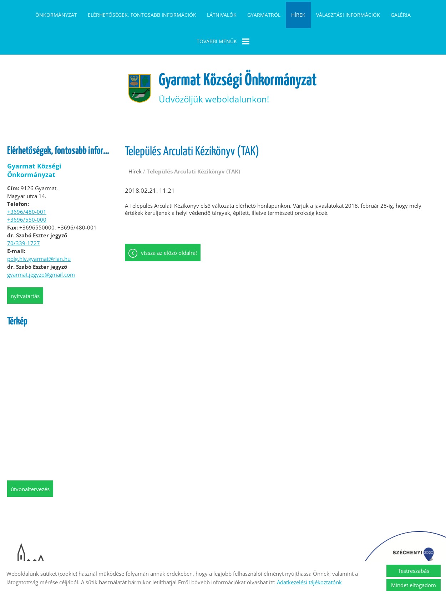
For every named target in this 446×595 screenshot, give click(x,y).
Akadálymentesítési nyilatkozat (340, 551)
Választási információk (348, 14)
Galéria (401, 14)
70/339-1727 (23, 214)
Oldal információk (123, 551)
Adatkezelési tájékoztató (182, 551)
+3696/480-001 (26, 182)
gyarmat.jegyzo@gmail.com (41, 245)
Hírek (298, 14)
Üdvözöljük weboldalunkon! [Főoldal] (238, 59)
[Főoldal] (136, 59)
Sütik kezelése (277, 551)
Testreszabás (413, 570)
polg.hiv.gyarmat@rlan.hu (39, 229)
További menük (223, 41)
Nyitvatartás (25, 267)
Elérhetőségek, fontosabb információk (142, 14)
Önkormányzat (56, 14)
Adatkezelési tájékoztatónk (309, 582)
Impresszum (236, 551)
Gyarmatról (263, 14)
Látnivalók (222, 14)
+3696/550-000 (26, 190)
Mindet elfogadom (413, 585)
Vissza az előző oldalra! (169, 224)
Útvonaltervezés (30, 460)
